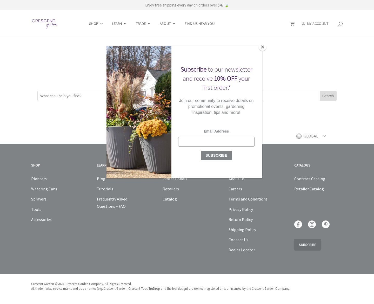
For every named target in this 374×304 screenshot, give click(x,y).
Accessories (41, 219)
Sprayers (38, 199)
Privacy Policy (241, 209)
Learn (117, 24)
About (165, 24)
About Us (237, 178)
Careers (235, 188)
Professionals (175, 178)
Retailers (171, 188)
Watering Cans (44, 188)
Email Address (216, 131)
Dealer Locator (242, 249)
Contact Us (238, 239)
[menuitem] (315, 139)
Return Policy (241, 219)
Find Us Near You (200, 24)
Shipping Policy (242, 229)
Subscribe (307, 244)
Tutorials (105, 188)
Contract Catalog (309, 178)
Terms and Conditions (248, 199)
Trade (141, 24)
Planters (39, 178)
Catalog (170, 199)
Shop (93, 24)
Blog (101, 178)
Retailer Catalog (309, 188)
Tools (36, 209)
